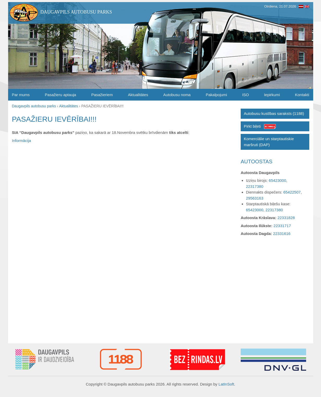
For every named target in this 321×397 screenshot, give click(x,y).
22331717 (282, 226)
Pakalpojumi (216, 94)
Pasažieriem (102, 94)
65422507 (292, 192)
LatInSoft (226, 384)
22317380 (254, 186)
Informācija (21, 140)
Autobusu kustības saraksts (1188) (274, 113)
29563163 (254, 198)
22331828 (286, 217)
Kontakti (302, 94)
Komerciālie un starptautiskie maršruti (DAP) (269, 142)
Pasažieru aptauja (60, 94)
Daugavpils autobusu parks (76, 12)
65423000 (277, 180)
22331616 (281, 233)
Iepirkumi (272, 94)
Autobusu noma (177, 94)
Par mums (21, 94)
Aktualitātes (138, 94)
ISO (245, 94)
